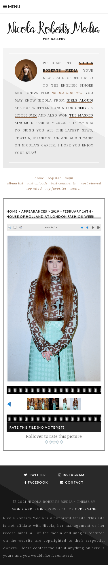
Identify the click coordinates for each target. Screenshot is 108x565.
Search (76, 188)
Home (39, 178)
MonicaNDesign (28, 509)
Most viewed (90, 183)
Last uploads (37, 183)
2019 (55, 211)
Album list (15, 183)
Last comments (63, 183)
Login (69, 178)
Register (54, 178)
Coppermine (84, 509)
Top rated (34, 188)
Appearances (34, 211)
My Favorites (56, 188)
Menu (14, 6)
